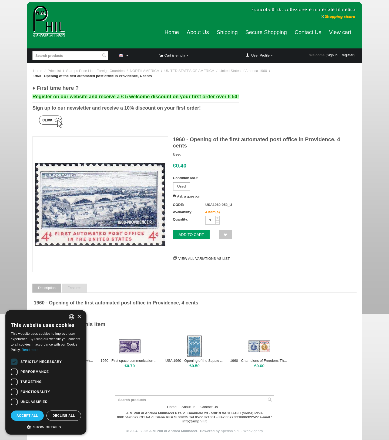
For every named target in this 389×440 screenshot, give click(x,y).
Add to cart (191, 234)
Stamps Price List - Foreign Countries (95, 71)
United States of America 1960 (243, 71)
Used (181, 186)
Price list (54, 71)
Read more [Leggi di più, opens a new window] (30, 350)
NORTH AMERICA (144, 71)
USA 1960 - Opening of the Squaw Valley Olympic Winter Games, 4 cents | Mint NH (194, 361)
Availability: (182, 212)
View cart (340, 32)
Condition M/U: (185, 178)
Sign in (332, 55)
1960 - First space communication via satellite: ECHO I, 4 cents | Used (129, 361)
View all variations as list (204, 259)
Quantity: (180, 219)
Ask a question (186, 196)
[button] (46, 426)
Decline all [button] (63, 416)
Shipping (227, 32)
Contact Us (308, 32)
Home (172, 32)
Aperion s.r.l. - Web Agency (242, 431)
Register (346, 55)
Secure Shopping (266, 32)
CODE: (178, 205)
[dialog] (45, 372)
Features (74, 288)
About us (188, 407)
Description (47, 288)
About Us (198, 32)
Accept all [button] (27, 416)
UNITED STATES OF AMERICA (189, 71)
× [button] (79, 317)
